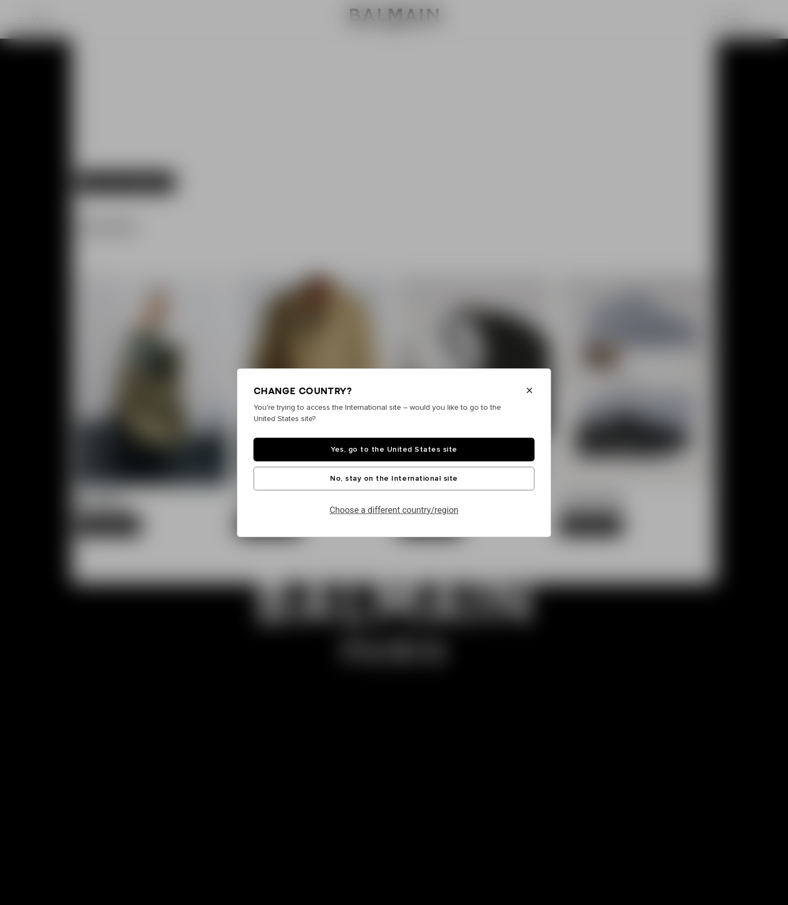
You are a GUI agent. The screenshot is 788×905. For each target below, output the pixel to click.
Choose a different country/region (394, 510)
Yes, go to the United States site (394, 449)
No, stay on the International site (393, 478)
